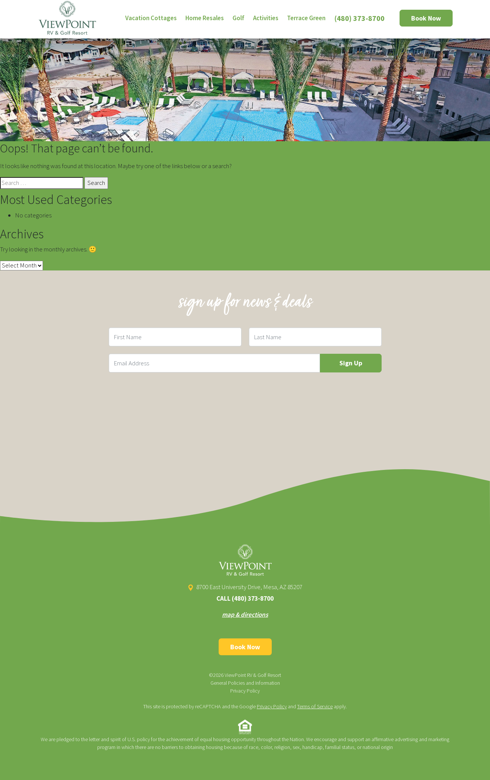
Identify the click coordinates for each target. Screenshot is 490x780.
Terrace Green (306, 18)
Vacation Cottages (151, 18)
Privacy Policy (245, 690)
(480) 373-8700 (360, 18)
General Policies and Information (245, 683)
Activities (265, 18)
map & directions (245, 614)
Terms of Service (315, 706)
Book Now (426, 18)
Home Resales (204, 18)
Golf (238, 18)
